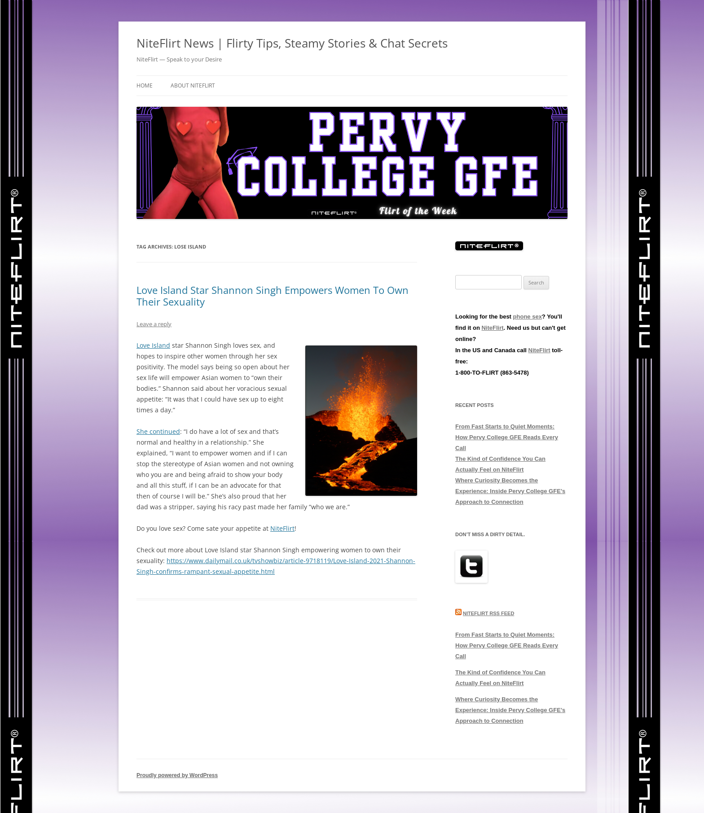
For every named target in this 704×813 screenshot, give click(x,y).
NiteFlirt (282, 528)
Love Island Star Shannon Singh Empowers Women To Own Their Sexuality (272, 295)
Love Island (153, 345)
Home (144, 85)
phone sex (527, 316)
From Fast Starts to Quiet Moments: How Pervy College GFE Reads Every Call (506, 437)
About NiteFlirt (193, 85)
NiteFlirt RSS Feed (488, 613)
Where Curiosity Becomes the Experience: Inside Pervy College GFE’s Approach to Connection (510, 491)
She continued (158, 431)
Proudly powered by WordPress (177, 775)
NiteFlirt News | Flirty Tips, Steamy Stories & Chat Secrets (292, 43)
